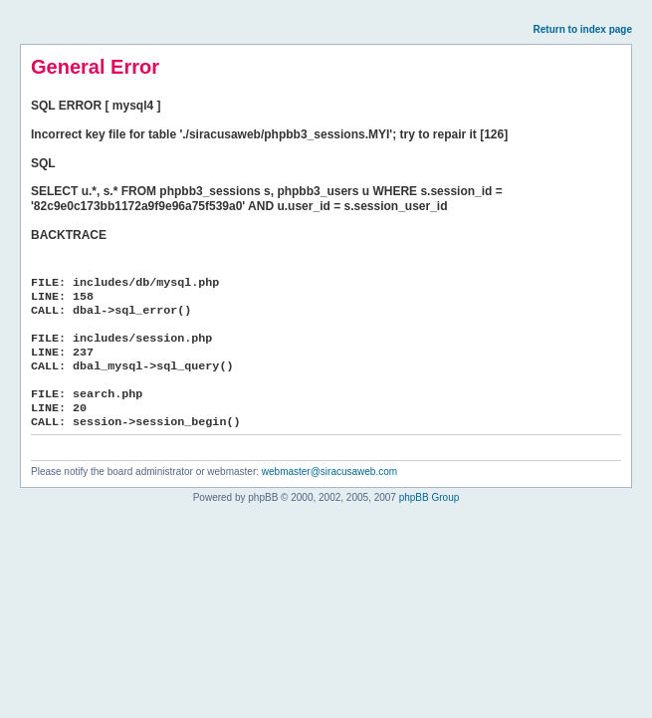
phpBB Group (429, 497)
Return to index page (583, 29)
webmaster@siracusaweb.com (329, 471)
